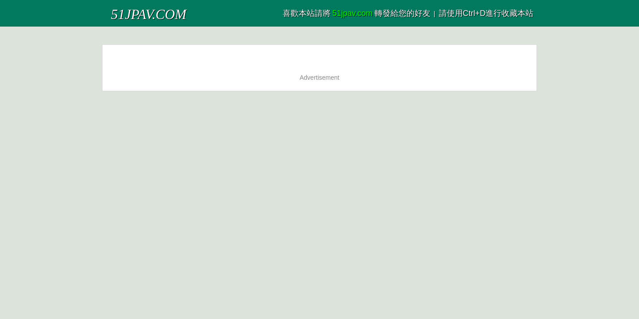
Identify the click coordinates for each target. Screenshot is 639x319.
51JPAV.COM (132, 11)
